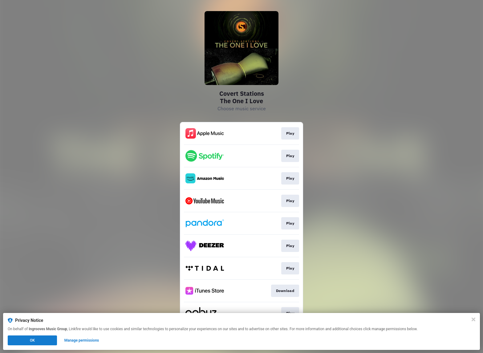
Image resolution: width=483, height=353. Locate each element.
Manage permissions (81, 340)
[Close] (473, 319)
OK (32, 340)
